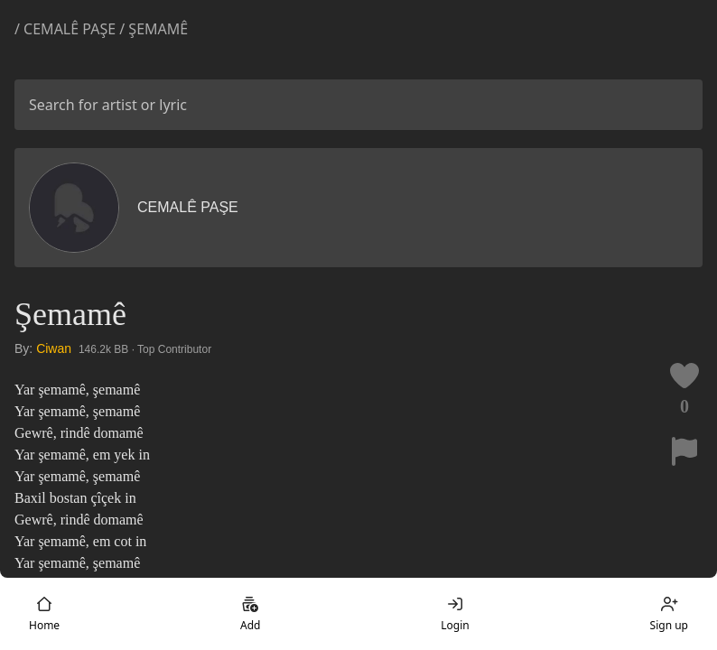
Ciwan (53, 348)
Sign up (669, 614)
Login (455, 614)
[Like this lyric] (684, 376)
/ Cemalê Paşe (65, 29)
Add (250, 614)
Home (44, 614)
